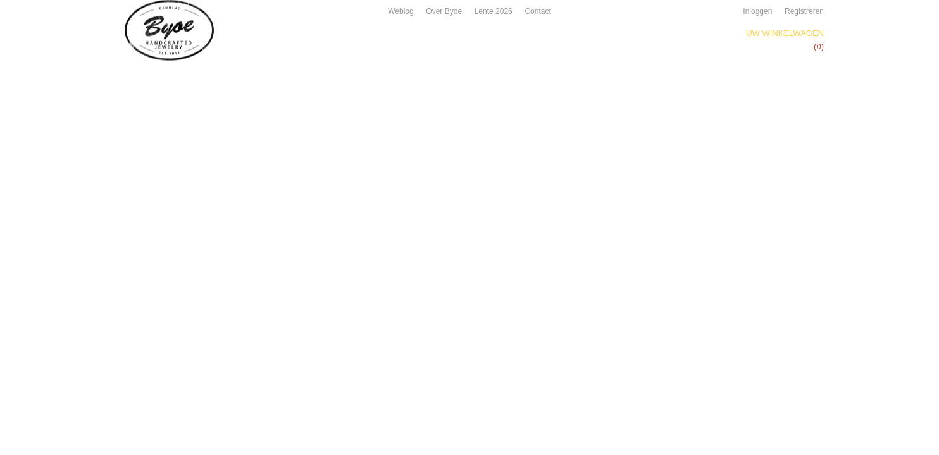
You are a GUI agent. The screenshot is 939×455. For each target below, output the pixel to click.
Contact (537, 11)
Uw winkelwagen (785, 33)
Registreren (804, 11)
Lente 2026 (494, 11)
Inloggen (757, 11)
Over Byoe (444, 11)
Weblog (400, 11)
